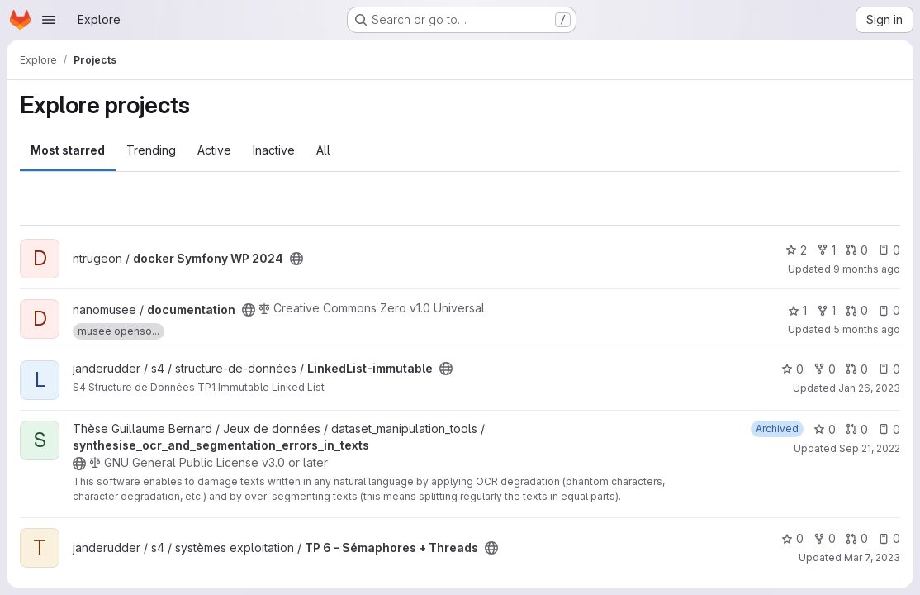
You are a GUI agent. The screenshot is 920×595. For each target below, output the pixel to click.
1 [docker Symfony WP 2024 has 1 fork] (826, 250)
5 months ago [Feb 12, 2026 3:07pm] (866, 329)
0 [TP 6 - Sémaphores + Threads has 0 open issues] (889, 538)
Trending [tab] (151, 150)
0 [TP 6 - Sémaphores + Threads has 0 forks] (824, 538)
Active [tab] (214, 150)
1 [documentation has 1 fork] (826, 310)
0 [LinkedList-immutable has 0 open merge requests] (857, 369)
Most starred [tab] (68, 150)
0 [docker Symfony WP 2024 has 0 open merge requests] (857, 250)
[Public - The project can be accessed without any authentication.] (296, 258)
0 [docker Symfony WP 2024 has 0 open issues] (889, 250)
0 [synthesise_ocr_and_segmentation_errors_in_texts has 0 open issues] (889, 429)
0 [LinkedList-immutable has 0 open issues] (889, 369)
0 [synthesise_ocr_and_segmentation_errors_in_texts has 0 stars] (824, 429)
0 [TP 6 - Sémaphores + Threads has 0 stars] (792, 538)
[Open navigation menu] (49, 20)
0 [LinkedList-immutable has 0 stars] (792, 369)
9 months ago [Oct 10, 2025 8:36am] (866, 269)
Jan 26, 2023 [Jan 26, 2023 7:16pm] (869, 388)
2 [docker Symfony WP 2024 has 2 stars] (796, 250)
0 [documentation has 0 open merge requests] (857, 310)
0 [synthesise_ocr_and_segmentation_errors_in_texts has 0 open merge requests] (857, 429)
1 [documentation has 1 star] (797, 310)
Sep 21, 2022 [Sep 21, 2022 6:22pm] (869, 448)
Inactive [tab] (274, 150)
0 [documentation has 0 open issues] (889, 310)
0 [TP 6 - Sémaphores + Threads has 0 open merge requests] (857, 538)
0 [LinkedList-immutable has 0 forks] (824, 369)
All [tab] (323, 150)
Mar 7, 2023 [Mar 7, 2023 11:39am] (872, 557)
